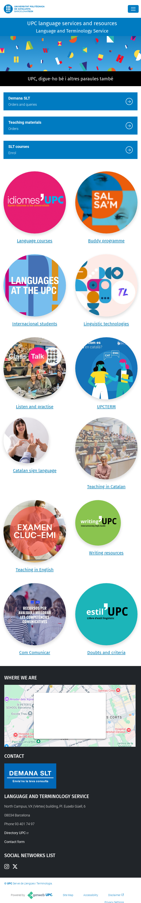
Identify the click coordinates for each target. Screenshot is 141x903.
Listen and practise (34, 406)
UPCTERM (106, 406)
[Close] (133, 9)
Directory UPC (15, 833)
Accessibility (90, 895)
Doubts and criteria (106, 652)
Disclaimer (114, 895)
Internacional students (34, 323)
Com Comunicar (34, 652)
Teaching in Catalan (106, 486)
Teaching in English (35, 569)
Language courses (34, 240)
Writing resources (106, 552)
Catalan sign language (34, 470)
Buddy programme (106, 240)
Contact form (14, 842)
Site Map (68, 895)
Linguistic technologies (106, 323)
